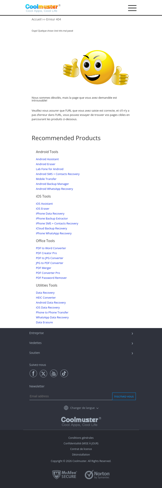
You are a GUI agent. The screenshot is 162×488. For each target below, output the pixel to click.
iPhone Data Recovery (50, 213)
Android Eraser (45, 164)
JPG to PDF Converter (50, 263)
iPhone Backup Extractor (52, 218)
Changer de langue (82, 408)
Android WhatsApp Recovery (54, 188)
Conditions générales (81, 438)
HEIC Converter (46, 297)
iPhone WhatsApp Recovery (54, 233)
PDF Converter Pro (48, 273)
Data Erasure (44, 322)
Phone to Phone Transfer (52, 312)
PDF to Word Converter (51, 248)
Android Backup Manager (52, 184)
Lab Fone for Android (50, 169)
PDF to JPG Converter (50, 258)
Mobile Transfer (46, 179)
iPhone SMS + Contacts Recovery (57, 223)
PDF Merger (43, 268)
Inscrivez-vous (124, 396)
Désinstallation (81, 454)
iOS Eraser (42, 208)
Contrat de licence (81, 449)
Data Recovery (45, 292)
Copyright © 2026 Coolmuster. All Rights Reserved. (81, 461)
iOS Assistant (44, 203)
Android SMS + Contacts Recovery (58, 174)
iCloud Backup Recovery (51, 228)
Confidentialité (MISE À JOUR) (81, 443)
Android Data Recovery (51, 302)
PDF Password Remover (51, 277)
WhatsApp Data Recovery (52, 317)
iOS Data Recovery (48, 307)
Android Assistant (47, 159)
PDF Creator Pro (46, 253)
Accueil (37, 19)
